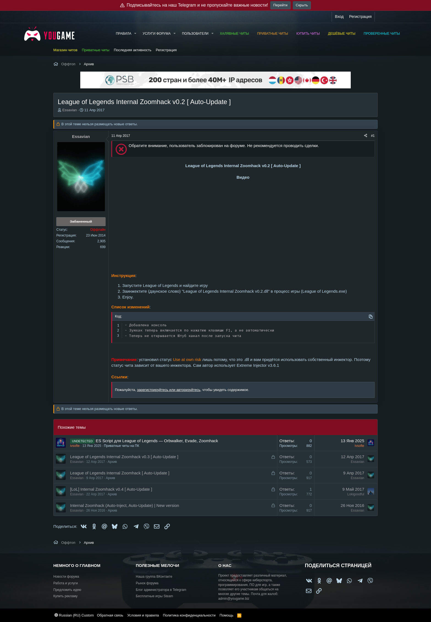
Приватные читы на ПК (121, 446)
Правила (123, 34)
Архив (112, 462)
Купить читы (308, 34)
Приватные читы (272, 34)
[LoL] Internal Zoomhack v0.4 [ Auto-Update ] (111, 489)
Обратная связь (110, 615)
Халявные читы (234, 34)
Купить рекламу (65, 596)
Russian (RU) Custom (74, 615)
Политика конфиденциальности (189, 615)
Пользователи (195, 34)
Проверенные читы (382, 34)
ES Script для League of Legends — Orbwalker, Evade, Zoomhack (157, 440)
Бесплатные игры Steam (154, 596)
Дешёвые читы (341, 34)
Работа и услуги (65, 583)
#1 (373, 136)
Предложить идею (67, 590)
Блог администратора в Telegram (161, 590)
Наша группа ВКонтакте (154, 576)
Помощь (226, 615)
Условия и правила (143, 615)
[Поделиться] (365, 136)
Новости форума (66, 576)
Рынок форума (147, 583)
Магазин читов (65, 50)
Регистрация (166, 50)
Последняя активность (132, 50)
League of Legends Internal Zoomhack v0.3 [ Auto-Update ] (124, 456)
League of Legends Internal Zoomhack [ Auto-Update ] (119, 473)
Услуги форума (157, 34)
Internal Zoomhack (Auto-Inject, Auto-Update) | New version (124, 505)
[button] (135, 33)
